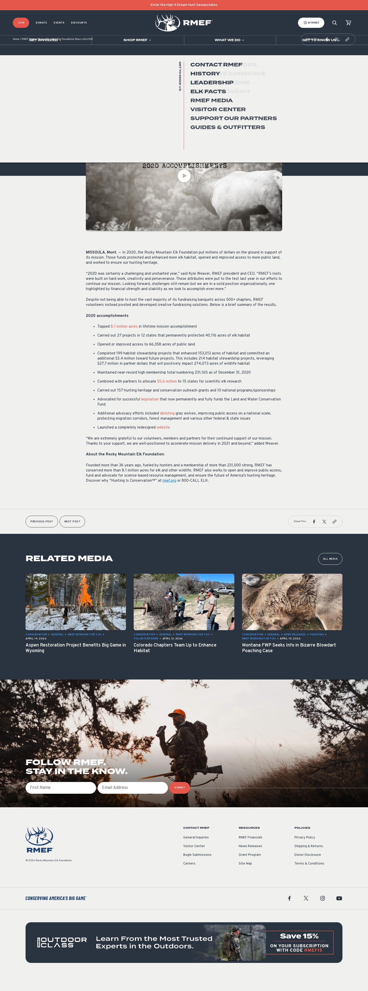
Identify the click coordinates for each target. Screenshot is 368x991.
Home (16, 54)
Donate (41, 23)
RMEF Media (29, 54)
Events (59, 23)
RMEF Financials (250, 853)
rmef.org (169, 496)
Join (21, 23)
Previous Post (41, 537)
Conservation (96, 121)
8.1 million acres (124, 342)
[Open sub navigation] (46, 40)
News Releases (122, 121)
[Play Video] (184, 191)
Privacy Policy (304, 853)
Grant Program (250, 870)
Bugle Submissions (197, 870)
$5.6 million (167, 397)
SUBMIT (180, 803)
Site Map (245, 879)
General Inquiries (196, 853)
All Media (330, 574)
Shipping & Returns (308, 862)
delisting (167, 429)
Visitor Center (194, 862)
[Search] (334, 23)
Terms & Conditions (309, 879)
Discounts (79, 23)
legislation (150, 414)
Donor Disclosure (307, 870)
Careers (189, 879)
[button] (327, 55)
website (163, 443)
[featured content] (184, 958)
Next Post (72, 537)
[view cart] (348, 23)
